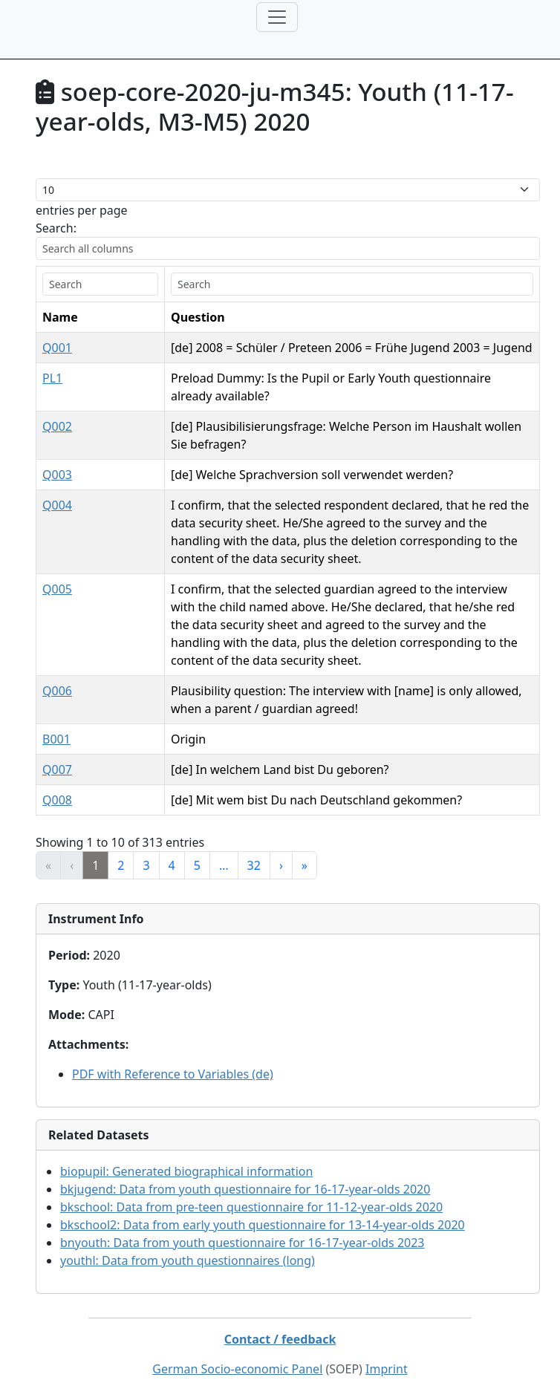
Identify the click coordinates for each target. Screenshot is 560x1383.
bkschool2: (262, 1207)
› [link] (281, 847)
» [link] (304, 847)
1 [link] (95, 847)
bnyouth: (242, 1225)
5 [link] (197, 847)
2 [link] (120, 847)
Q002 (57, 426)
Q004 (57, 505)
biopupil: (186, 1153)
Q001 (57, 347)
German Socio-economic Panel (237, 1351)
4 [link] (172, 847)
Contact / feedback (280, 1321)
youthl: (187, 1242)
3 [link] (146, 847)
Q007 (57, 751)
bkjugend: (245, 1171)
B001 (56, 721)
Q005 (57, 589)
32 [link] (254, 847)
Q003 (57, 474)
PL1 (52, 378)
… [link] (224, 847)
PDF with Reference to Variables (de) (172, 1056)
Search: (56, 228)
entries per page (82, 210)
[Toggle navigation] (277, 17)
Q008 (57, 782)
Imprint (386, 1351)
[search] (74, 284)
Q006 (57, 673)
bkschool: (251, 1189)
